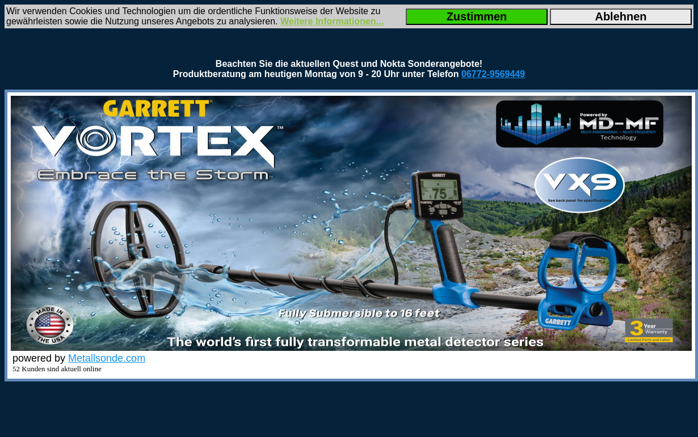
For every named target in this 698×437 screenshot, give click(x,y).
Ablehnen (620, 16)
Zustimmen (477, 16)
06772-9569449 (493, 74)
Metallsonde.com (106, 358)
